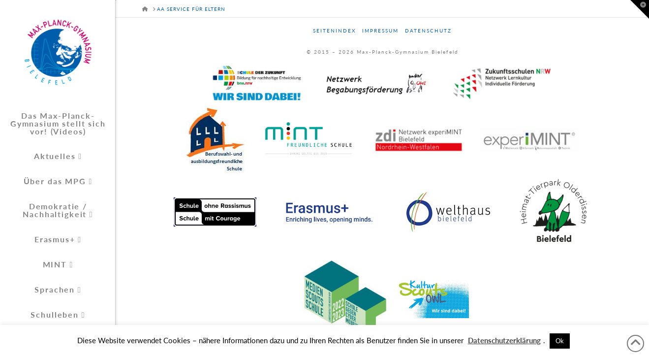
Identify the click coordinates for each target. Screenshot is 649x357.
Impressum (380, 30)
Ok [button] (560, 341)
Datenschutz (428, 30)
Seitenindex (334, 30)
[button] (639, 9)
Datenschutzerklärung (504, 340)
